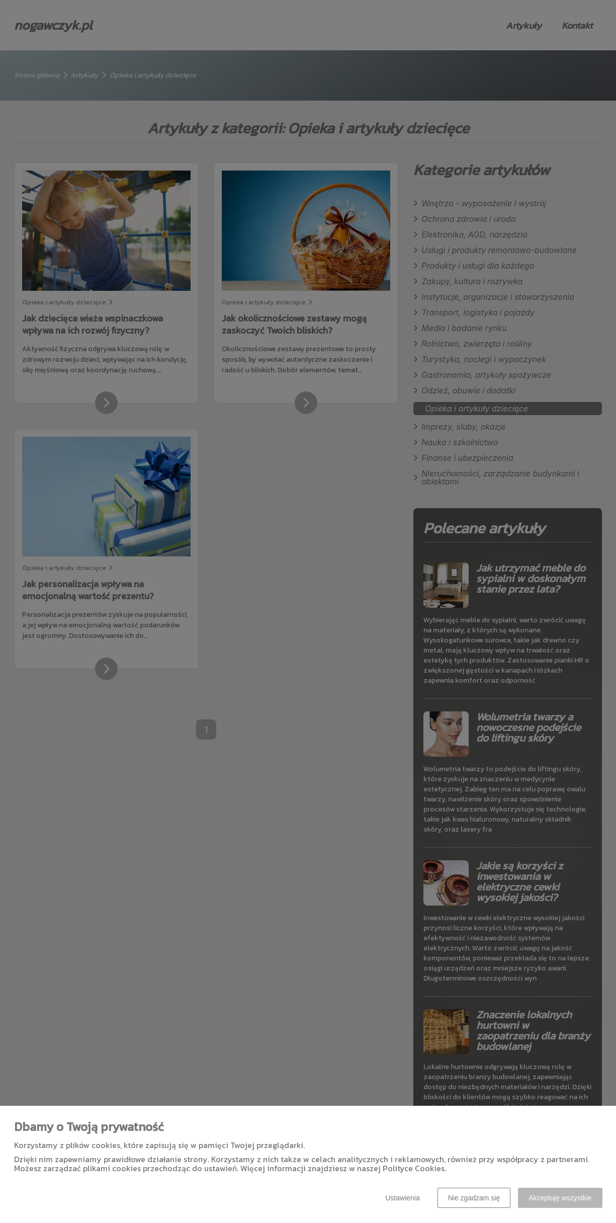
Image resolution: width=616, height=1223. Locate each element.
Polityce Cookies (414, 1168)
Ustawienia (402, 1198)
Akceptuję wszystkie (560, 1198)
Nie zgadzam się (474, 1198)
